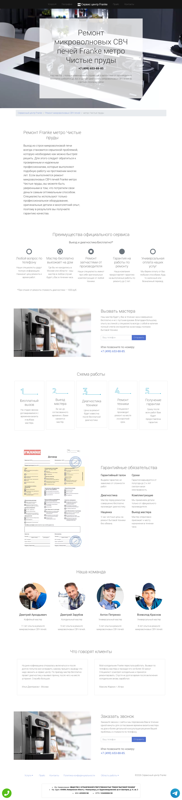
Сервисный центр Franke (30, 113)
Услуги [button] (51, 4)
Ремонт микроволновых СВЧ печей (62, 113)
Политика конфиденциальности (79, 775)
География (67, 4)
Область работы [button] (109, 775)
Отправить (139, 337)
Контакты (129, 4)
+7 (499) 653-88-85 (91, 68)
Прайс (116, 4)
